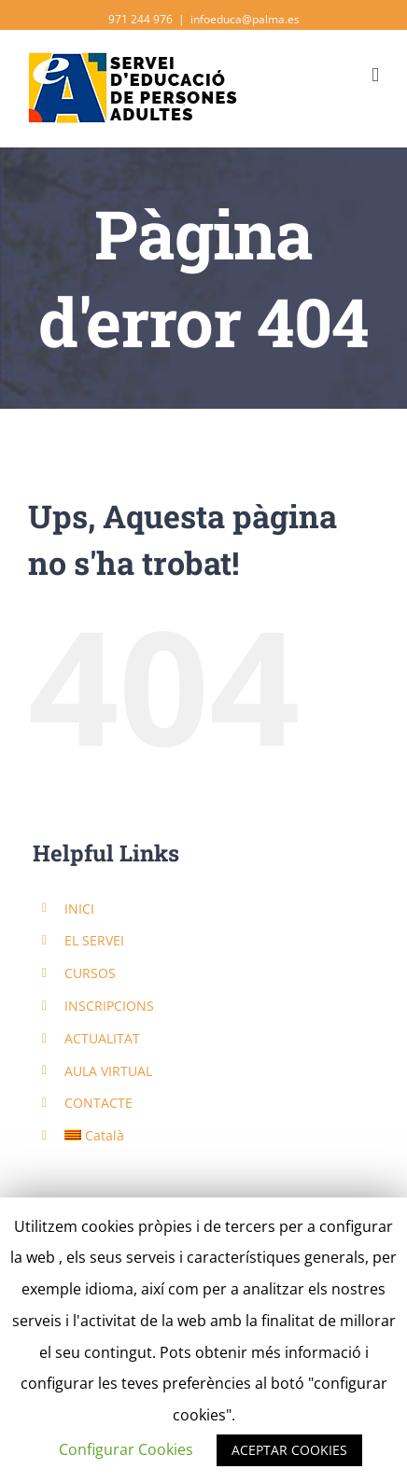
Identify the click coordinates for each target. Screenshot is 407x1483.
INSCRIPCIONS (109, 1005)
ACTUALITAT (102, 1038)
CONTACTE (98, 1103)
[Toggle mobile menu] (375, 75)
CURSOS (90, 973)
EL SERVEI (94, 940)
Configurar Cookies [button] (126, 1449)
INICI (79, 908)
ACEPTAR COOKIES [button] (289, 1450)
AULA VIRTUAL (108, 1071)
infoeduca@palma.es (245, 19)
